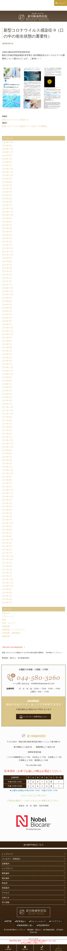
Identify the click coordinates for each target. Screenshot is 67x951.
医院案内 (5, 888)
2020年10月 (7, 294)
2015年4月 (7, 486)
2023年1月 (7, 205)
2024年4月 (7, 162)
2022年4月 (7, 235)
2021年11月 (7, 251)
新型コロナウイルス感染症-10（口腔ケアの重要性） (25, 126)
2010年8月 (7, 592)
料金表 (4, 883)
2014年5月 (7, 509)
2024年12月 (7, 148)
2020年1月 (7, 324)
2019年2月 (7, 360)
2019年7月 (7, 344)
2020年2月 (7, 321)
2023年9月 (7, 178)
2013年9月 (7, 526)
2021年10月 (7, 254)
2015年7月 (7, 483)
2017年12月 (7, 407)
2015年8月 (7, 480)
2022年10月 (7, 215)
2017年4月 (7, 430)
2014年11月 (7, 493)
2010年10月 (7, 585)
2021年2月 (7, 281)
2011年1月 (7, 576)
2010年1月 (7, 602)
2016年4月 (7, 463)
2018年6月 (7, 387)
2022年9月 (7, 218)
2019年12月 (7, 327)
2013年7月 (7, 533)
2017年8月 (7, 420)
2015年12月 (7, 470)
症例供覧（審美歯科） (12, 632)
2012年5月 (7, 543)
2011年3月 (7, 572)
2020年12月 (7, 287)
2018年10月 (7, 374)
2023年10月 (7, 175)
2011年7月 (7, 562)
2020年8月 (7, 301)
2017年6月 (7, 427)
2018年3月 (7, 397)
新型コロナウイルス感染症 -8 (15, 119)
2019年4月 (7, 354)
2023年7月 (7, 185)
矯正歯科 (5, 878)
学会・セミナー (9, 623)
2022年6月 (7, 228)
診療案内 (5, 863)
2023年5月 (7, 191)
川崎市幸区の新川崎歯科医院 (12, 647)
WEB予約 (25, 949)
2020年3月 (7, 317)
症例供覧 (6, 626)
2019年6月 (7, 347)
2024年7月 (7, 158)
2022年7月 (7, 225)
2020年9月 (7, 297)
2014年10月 (7, 496)
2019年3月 (7, 357)
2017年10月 (7, 413)
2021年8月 (7, 261)
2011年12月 (7, 556)
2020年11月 (7, 291)
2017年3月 (7, 433)
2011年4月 (7, 569)
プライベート (8, 616)
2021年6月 (7, 268)
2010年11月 (7, 582)
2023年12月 (7, 168)
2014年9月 (7, 499)
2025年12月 (7, 142)
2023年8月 (7, 182)
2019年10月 (7, 334)
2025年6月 (7, 145)
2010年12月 (7, 579)
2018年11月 (7, 370)
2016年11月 (7, 443)
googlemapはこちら (34, 844)
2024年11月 (7, 152)
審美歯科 (5, 873)
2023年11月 (7, 172)
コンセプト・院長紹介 (11, 858)
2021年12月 (7, 248)
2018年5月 (7, 390)
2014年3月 (7, 516)
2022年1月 (7, 244)
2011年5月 (7, 566)
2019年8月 (7, 340)
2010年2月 (7, 599)
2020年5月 (7, 311)
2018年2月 (7, 400)
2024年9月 (7, 155)
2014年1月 (7, 519)
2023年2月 (7, 201)
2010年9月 (7, 589)
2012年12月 (7, 539)
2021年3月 (7, 278)
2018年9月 (7, 377)
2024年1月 (7, 165)
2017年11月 (7, 410)
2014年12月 (7, 490)
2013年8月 (7, 529)
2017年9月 (7, 417)
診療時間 (8, 949)
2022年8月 (7, 221)
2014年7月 (7, 503)
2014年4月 (7, 513)
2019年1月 (7, 364)
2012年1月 (7, 552)
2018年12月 (7, 367)
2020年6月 (7, 307)
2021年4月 (7, 274)
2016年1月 (7, 466)
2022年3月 (7, 238)
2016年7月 (7, 456)
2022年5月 (7, 231)
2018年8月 (7, 380)
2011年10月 (7, 559)
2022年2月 (7, 241)
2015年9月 (7, 476)
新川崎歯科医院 (34, 736)
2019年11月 (7, 331)
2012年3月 (7, 549)
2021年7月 (7, 264)
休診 (4, 619)
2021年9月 (7, 258)
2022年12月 (7, 208)
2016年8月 (7, 453)
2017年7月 (7, 423)
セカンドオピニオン (58, 949)
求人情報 (5, 902)
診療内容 (6, 636)
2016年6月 (7, 460)
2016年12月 (7, 440)
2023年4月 (7, 195)
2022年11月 (7, 211)
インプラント (7, 868)
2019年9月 (7, 337)
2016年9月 (7, 450)
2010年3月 (7, 596)
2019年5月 (7, 350)
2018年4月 (7, 393)
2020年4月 (7, 314)
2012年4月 (7, 546)
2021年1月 (7, 284)
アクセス (5, 892)
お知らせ (6, 613)
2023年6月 (7, 188)
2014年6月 (7, 506)
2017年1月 (7, 437)
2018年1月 (7, 403)
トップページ (7, 854)
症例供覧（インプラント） (14, 629)
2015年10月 (7, 473)
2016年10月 (7, 446)
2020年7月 (7, 304)
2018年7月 (7, 384)
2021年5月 (7, 271)
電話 (41, 949)
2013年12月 (7, 523)
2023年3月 (7, 198)
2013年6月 (7, 536)
